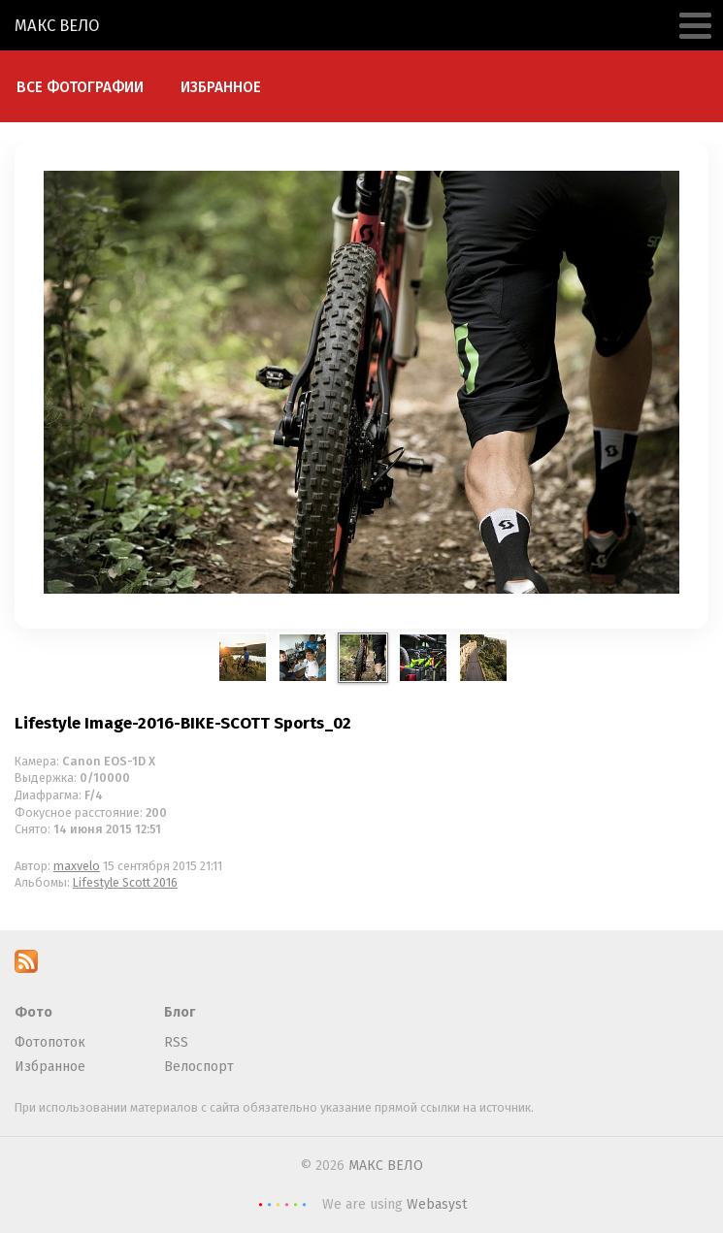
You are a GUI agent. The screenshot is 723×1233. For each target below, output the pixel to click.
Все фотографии (80, 87)
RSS (176, 1042)
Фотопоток (50, 1042)
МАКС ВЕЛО (57, 25)
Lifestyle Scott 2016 (125, 882)
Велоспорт (199, 1066)
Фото (33, 1012)
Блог (179, 1012)
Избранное (221, 87)
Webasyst (437, 1204)
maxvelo (76, 866)
